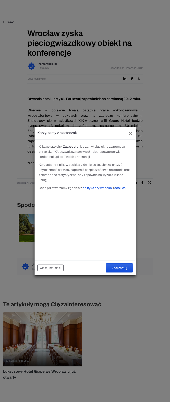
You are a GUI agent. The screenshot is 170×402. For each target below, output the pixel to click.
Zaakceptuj (119, 268)
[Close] (131, 133)
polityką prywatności (97, 188)
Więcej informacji (50, 267)
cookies (120, 188)
